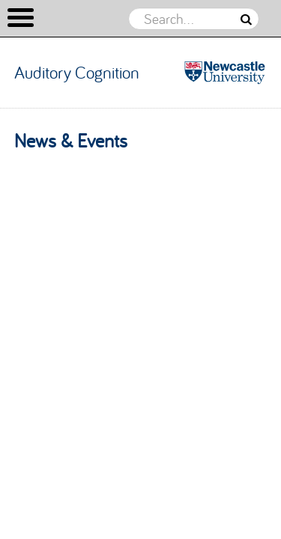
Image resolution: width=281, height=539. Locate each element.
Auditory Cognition (76, 72)
